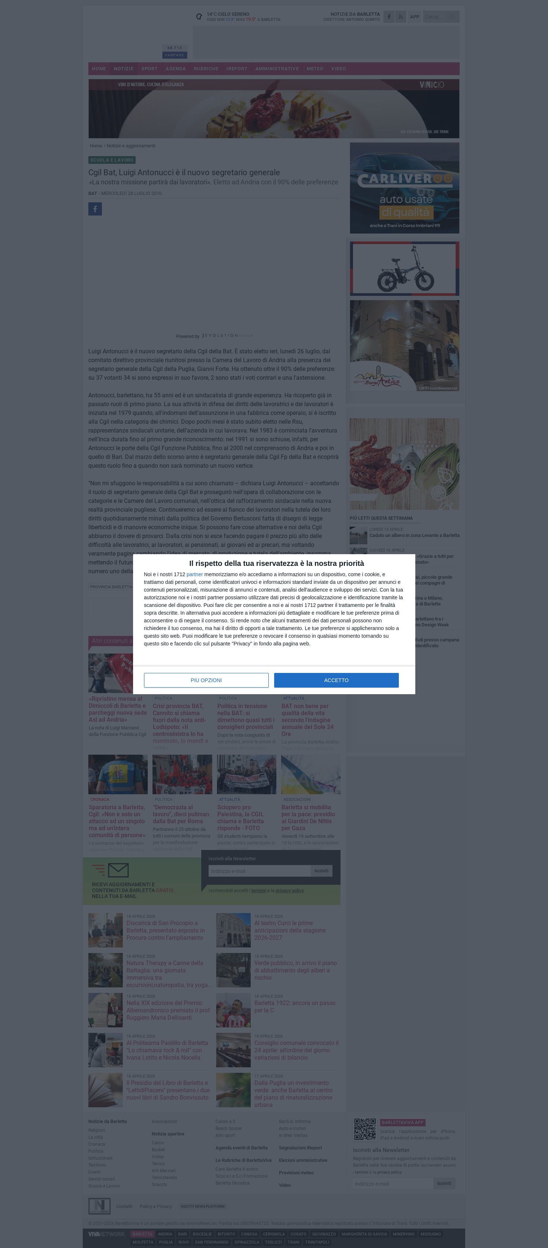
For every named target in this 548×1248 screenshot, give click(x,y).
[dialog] (274, 624)
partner (195, 574)
